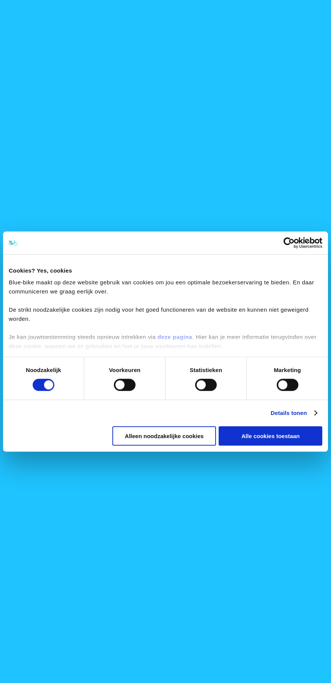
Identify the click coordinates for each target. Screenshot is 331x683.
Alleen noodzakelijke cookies (164, 436)
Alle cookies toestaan (270, 436)
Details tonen (289, 413)
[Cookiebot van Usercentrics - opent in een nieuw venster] (289, 242)
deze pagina (175, 337)
